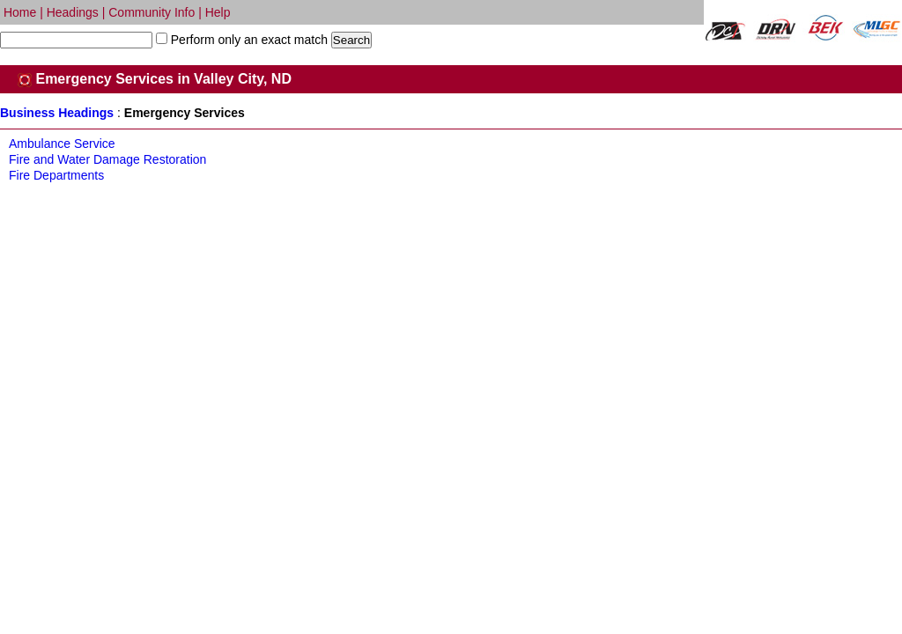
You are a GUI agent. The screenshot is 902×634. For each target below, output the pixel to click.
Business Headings (57, 113)
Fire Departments (56, 175)
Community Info (151, 12)
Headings (73, 12)
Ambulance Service (62, 143)
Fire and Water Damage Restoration (107, 159)
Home (20, 12)
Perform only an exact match (247, 40)
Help (218, 12)
